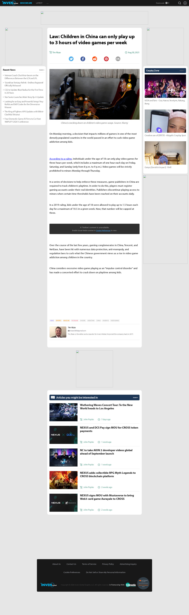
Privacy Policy (108, 587)
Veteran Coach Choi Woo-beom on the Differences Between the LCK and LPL (21, 100)
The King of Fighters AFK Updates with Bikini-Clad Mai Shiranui (24, 136)
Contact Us (71, 587)
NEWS (52, 344)
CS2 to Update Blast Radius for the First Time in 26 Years (24, 114)
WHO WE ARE (26, 3)
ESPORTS (58, 344)
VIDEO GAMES (115, 344)
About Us (56, 587)
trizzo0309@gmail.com (78, 354)
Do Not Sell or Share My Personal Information (106, 595)
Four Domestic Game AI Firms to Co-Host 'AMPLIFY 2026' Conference (23, 143)
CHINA (98, 344)
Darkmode (160, 3)
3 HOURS (82, 344)
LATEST (39, 3)
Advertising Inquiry (128, 587)
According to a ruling (60, 182)
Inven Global (10, 3)
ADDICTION (91, 344)
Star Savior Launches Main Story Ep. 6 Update (24, 120)
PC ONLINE (75, 344)
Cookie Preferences (103, 254)
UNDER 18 (105, 344)
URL (118, 82)
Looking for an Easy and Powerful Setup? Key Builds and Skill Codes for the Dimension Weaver (24, 127)
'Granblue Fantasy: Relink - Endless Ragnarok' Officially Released (24, 107)
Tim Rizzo (72, 351)
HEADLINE (66, 344)
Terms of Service (89, 587)
